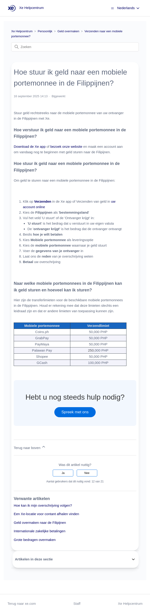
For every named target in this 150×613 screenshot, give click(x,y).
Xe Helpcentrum (21, 31)
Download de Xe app (29, 146)
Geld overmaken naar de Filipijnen (40, 522)
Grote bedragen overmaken (34, 540)
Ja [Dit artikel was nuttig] (63, 473)
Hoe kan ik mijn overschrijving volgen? (43, 505)
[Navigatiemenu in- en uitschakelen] (112, 8)
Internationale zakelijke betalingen (39, 531)
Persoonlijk (45, 31)
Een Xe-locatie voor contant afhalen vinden (46, 514)
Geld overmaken (68, 31)
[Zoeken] (75, 46)
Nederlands (128, 8)
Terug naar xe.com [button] (22, 603)
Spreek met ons (75, 412)
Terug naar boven (30, 447)
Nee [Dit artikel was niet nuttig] (86, 473)
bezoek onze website (66, 146)
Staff (77, 603)
